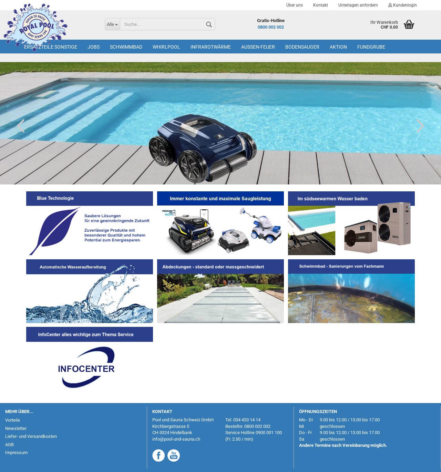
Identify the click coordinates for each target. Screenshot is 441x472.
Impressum (16, 452)
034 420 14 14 (246, 419)
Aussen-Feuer (258, 47)
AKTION (338, 47)
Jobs (94, 47)
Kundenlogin (402, 5)
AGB (9, 444)
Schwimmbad (126, 47)
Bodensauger (302, 47)
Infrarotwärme (211, 47)
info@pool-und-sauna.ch (176, 439)
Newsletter (16, 428)
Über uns (294, 5)
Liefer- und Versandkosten (31, 436)
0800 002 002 (271, 27)
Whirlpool (166, 47)
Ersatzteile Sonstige (50, 47)
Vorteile (12, 420)
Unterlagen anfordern (358, 5)
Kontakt (320, 5)
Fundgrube (371, 47)
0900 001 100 (269, 432)
